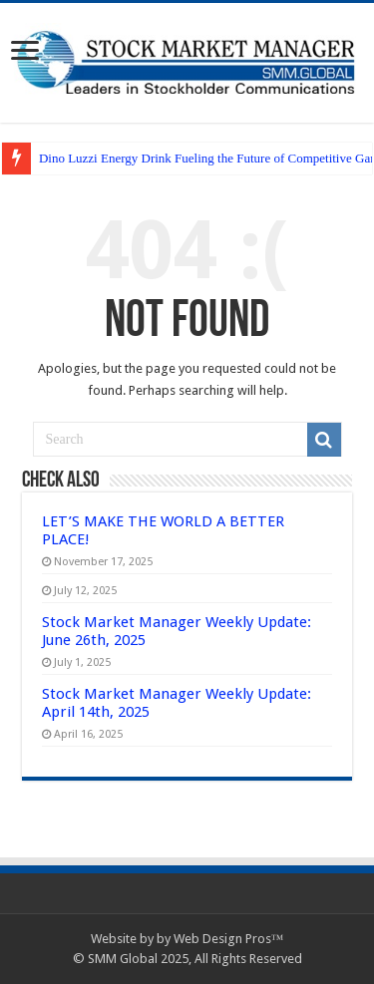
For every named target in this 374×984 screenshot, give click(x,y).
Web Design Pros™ (229, 938)
